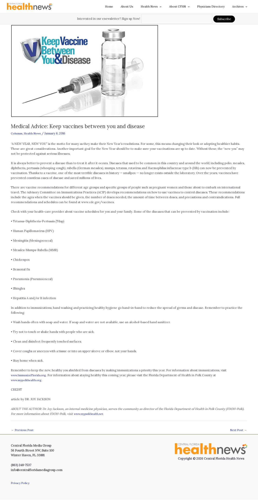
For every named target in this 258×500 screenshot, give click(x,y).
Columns (17, 133)
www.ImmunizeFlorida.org (29, 375)
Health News (158, 6)
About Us (137, 6)
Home (121, 6)
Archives (240, 6)
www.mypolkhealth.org (27, 380)
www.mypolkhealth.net (89, 414)
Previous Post (22, 430)
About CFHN (184, 6)
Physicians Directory (214, 6)
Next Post (238, 430)
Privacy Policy (21, 483)
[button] (167, 6)
